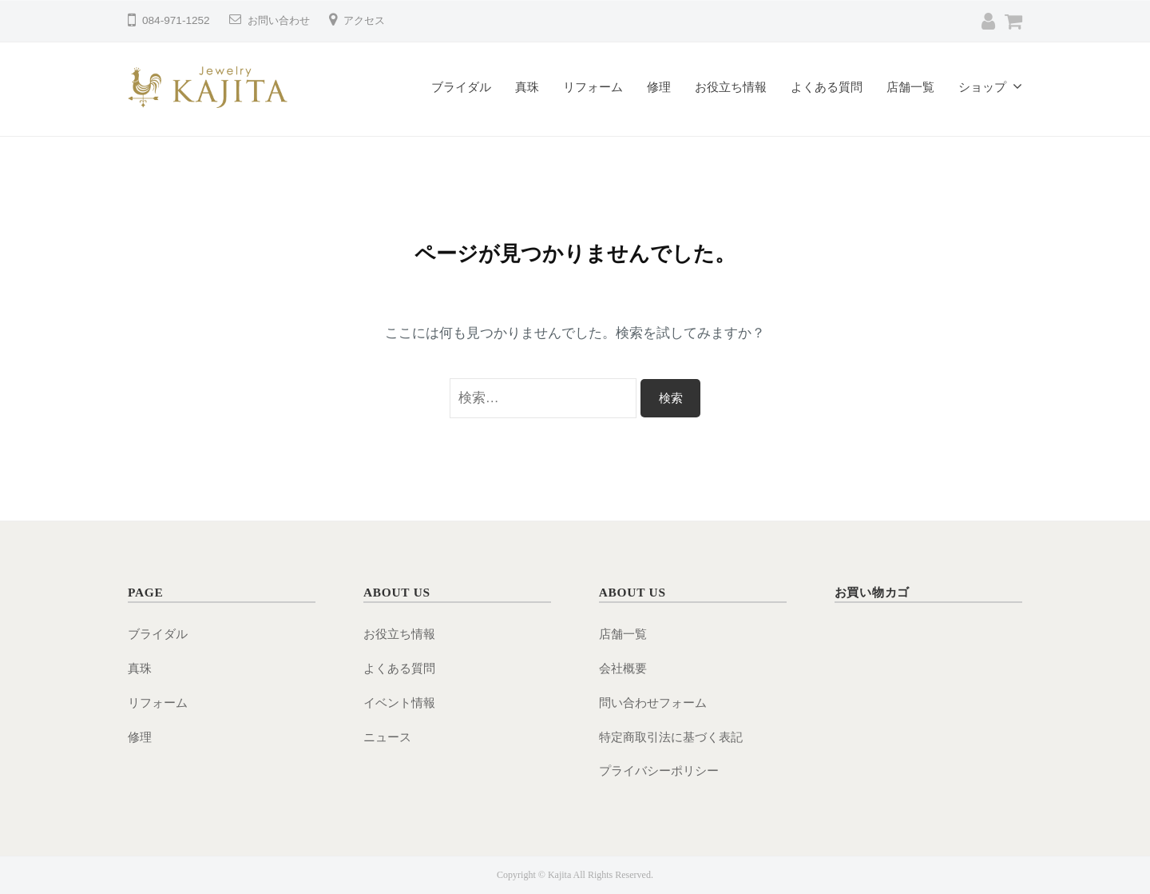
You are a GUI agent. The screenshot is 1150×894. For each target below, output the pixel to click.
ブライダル (461, 87)
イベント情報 (399, 702)
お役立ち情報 (731, 87)
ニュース (387, 737)
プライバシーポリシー (659, 770)
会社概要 (623, 668)
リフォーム (593, 87)
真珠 (527, 87)
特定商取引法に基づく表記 (671, 737)
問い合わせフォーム (653, 702)
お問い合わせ (281, 20)
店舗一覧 (910, 87)
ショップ (982, 87)
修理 (659, 87)
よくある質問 (826, 87)
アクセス (370, 20)
